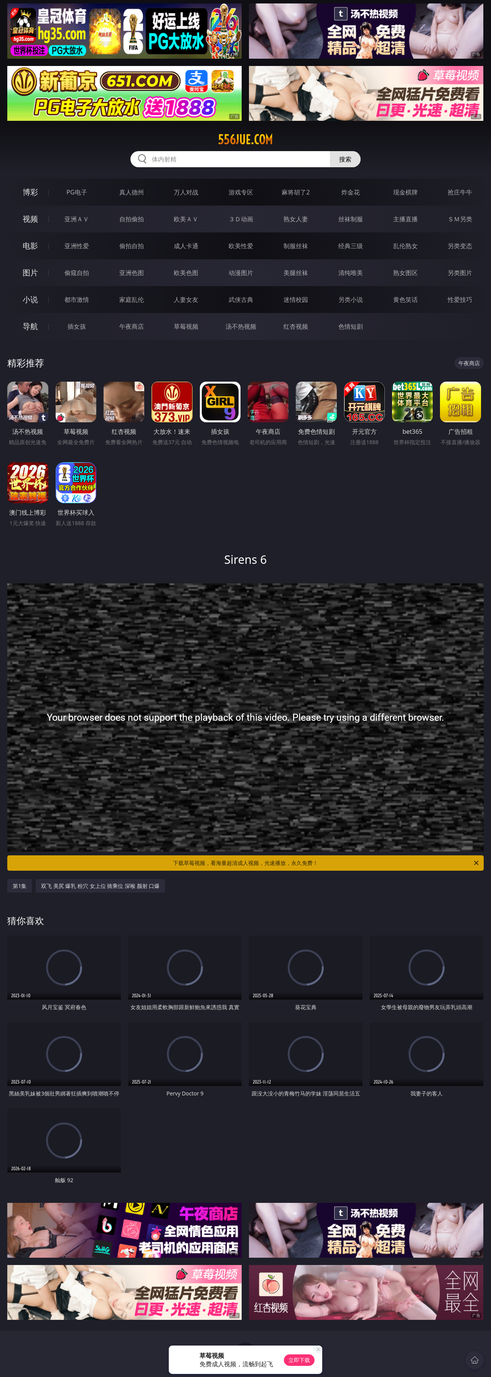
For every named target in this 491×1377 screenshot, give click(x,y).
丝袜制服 (350, 219)
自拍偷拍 (131, 219)
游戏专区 (241, 192)
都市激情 (76, 299)
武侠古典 (241, 299)
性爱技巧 (460, 299)
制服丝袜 (295, 246)
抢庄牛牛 (460, 192)
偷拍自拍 (131, 246)
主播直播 (405, 219)
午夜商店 (131, 326)
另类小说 (350, 299)
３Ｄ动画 (241, 219)
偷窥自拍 (76, 272)
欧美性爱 (241, 246)
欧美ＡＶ (186, 219)
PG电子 (76, 192)
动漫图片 (241, 272)
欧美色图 (186, 272)
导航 (30, 326)
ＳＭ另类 (460, 219)
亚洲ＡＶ (76, 219)
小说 (30, 299)
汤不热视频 (241, 326)
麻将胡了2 (296, 192)
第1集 (19, 885)
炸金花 (350, 192)
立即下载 (299, 1360)
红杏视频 (295, 326)
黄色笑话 (405, 299)
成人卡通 (186, 246)
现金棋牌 (405, 192)
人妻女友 (186, 299)
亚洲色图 (131, 272)
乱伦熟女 (405, 246)
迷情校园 (295, 299)
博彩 (30, 192)
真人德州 (131, 192)
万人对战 (186, 192)
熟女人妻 (295, 219)
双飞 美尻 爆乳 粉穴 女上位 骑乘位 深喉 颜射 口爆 (100, 885)
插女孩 (77, 326)
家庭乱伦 (131, 299)
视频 (30, 219)
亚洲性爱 (76, 246)
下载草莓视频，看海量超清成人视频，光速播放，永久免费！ (326, 863)
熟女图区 (405, 272)
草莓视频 (186, 326)
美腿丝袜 (295, 272)
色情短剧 (350, 326)
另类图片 (460, 272)
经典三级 (350, 246)
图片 (30, 272)
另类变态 (460, 246)
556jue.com (245, 139)
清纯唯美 (350, 272)
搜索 (345, 159)
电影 (30, 245)
